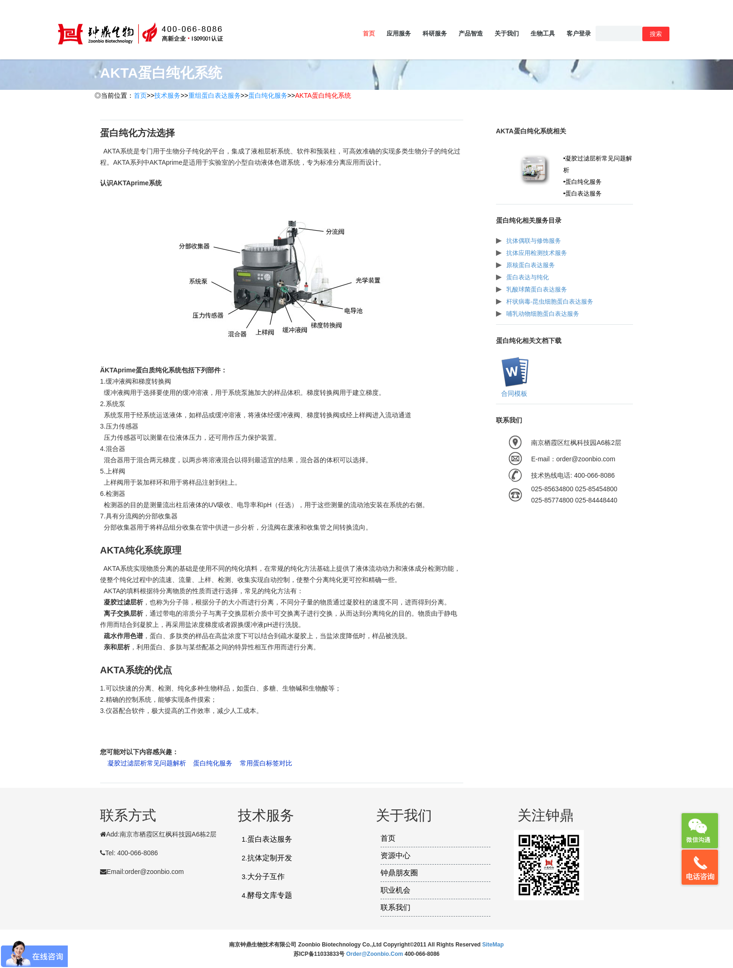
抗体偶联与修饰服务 (533, 240)
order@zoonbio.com (375, 954)
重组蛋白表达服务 (214, 95)
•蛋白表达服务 (582, 193)
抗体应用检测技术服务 (536, 252)
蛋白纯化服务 (267, 95)
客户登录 (579, 33)
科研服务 (435, 33)
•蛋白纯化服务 (582, 181)
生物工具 (543, 33)
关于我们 (507, 33)
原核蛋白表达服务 (530, 265)
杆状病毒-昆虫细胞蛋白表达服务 (549, 301)
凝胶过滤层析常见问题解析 (147, 763)
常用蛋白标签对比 (266, 763)
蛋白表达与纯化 (527, 277)
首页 (369, 33)
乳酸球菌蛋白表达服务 (536, 289)
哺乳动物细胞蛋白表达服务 (542, 313)
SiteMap (493, 944)
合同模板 (513, 393)
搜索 (656, 33)
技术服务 (167, 95)
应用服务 (399, 33)
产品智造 (471, 33)
